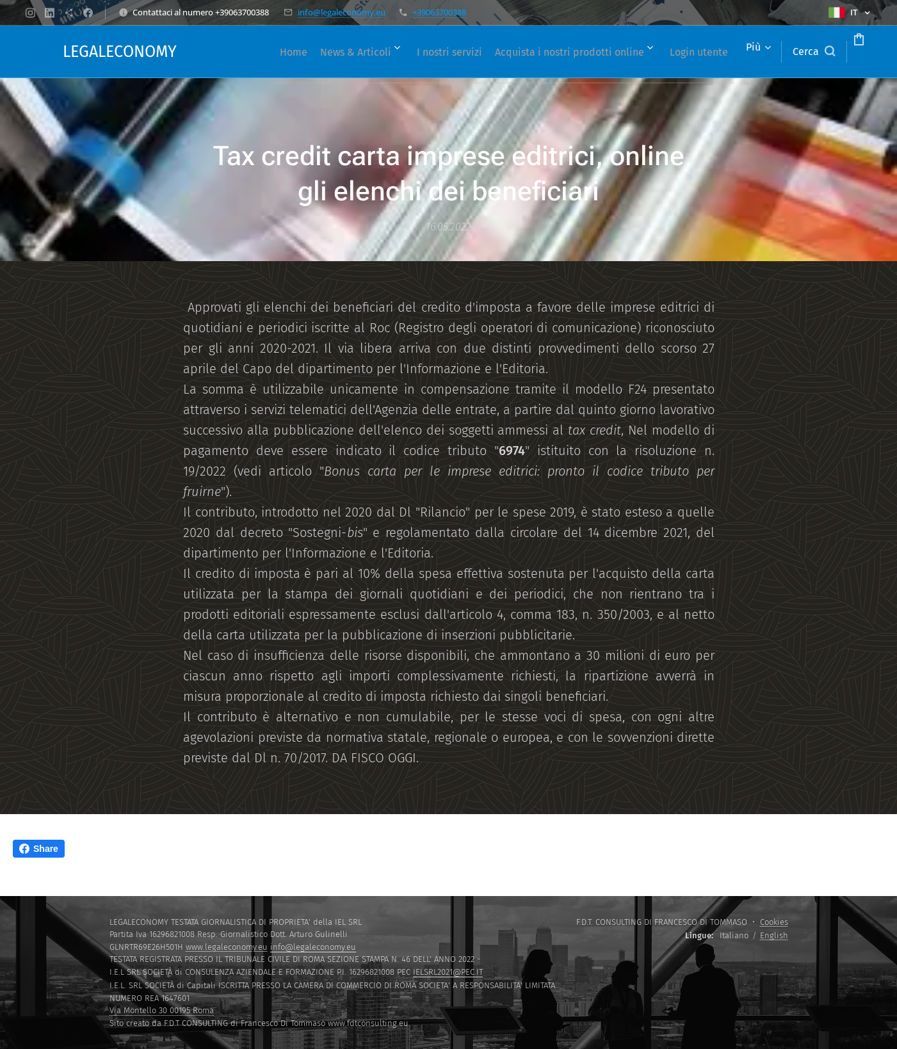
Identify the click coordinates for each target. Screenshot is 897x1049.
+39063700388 (439, 12)
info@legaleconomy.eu (341, 12)
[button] (765, 52)
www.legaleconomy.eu (227, 947)
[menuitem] (288, 52)
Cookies (774, 922)
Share (38, 849)
